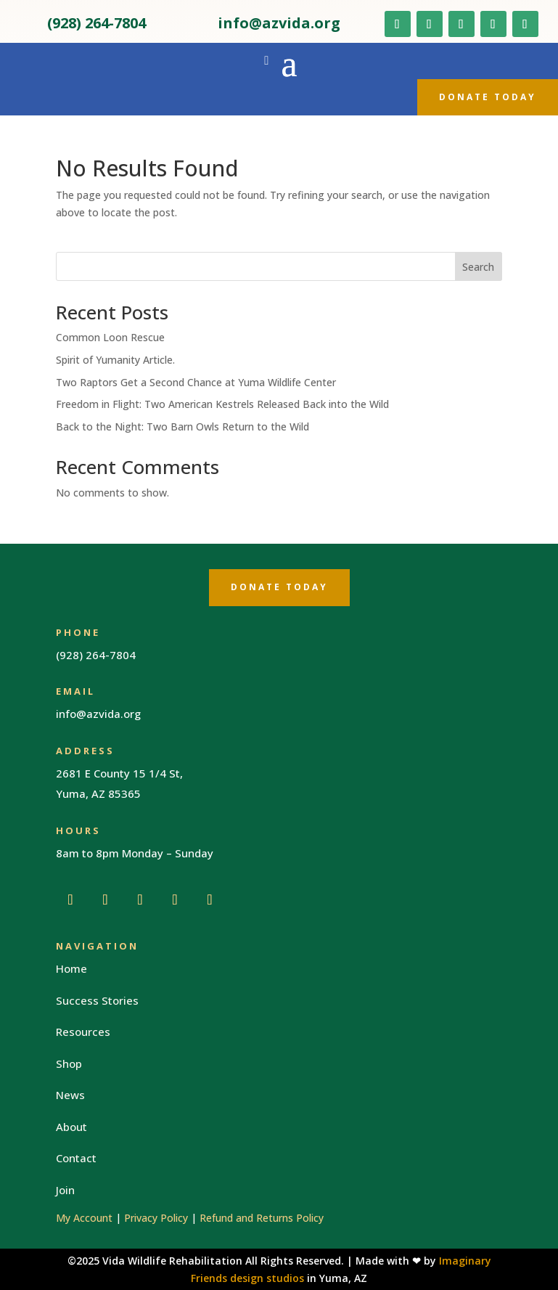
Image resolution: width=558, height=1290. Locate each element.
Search (478, 267)
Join (65, 1190)
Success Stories (97, 1000)
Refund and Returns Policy (262, 1218)
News (70, 1094)
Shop (69, 1063)
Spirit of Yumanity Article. (115, 360)
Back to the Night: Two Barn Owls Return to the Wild (182, 426)
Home (71, 968)
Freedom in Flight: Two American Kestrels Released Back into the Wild (222, 404)
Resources (83, 1031)
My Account (84, 1218)
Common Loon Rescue (110, 337)
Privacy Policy (156, 1218)
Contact (76, 1158)
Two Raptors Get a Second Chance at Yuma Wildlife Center (196, 382)
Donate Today (487, 97)
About (71, 1126)
